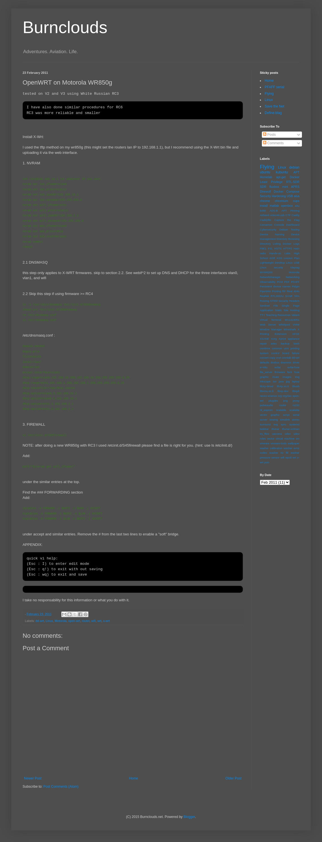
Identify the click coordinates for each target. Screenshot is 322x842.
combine (265, 348)
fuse (296, 372)
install (264, 205)
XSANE (264, 338)
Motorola (61, 621)
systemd (294, 424)
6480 (263, 210)
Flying (269, 94)
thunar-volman (290, 428)
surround (265, 424)
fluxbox (274, 186)
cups (296, 201)
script (286, 414)
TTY (262, 314)
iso (274, 381)
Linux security (271, 267)
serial (296, 414)
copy (272, 357)
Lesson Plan (291, 258)
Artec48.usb (277, 215)
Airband (264, 215)
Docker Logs (291, 243)
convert (264, 357)
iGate (276, 376)
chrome (265, 201)
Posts (269, 135)
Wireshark (290, 329)
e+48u (263, 367)
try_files (264, 433)
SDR (263, 186)
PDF (287, 281)
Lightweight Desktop (272, 262)
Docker (294, 177)
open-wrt (74, 621)
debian (294, 167)
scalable (281, 410)
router (86, 621)
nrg (280, 395)
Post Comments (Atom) (61, 787)
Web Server (268, 324)
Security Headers (289, 300)
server (263, 419)
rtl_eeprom (266, 410)
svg (275, 424)
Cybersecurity (268, 229)
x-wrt (106, 621)
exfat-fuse (293, 367)
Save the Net (274, 106)
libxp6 (295, 391)
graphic (264, 376)
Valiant (295, 314)
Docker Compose (286, 191)
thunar (275, 428)
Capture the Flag (286, 219)
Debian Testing (289, 229)
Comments (273, 143)
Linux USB (292, 262)
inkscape (265, 381)
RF (284, 291)
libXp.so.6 (283, 386)
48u (297, 205)
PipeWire (265, 291)
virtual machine (285, 438)
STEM (274, 300)
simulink (285, 419)
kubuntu (282, 172)
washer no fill (278, 452)
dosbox (275, 362)
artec (274, 343)
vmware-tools (279, 443)
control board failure (285, 353)
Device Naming (272, 234)
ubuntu (265, 172)
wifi (93, 621)
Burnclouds (65, 27)
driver (296, 362)
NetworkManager (270, 277)
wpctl (288, 457)
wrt (99, 621)
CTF (288, 215)
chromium (281, 201)
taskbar (264, 428)
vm (297, 438)
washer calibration (271, 448)
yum (266, 462)
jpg (288, 381)
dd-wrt (40, 621)
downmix (286, 362)
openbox (287, 205)
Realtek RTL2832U (272, 296)
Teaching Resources (278, 314)
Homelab (266, 177)
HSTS (278, 248)
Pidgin (295, 286)
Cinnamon (266, 224)
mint (285, 186)
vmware (264, 443)
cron (278, 357)
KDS (279, 258)
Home (133, 778)
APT (296, 172)
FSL (270, 248)
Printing (276, 291)
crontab (286, 357)
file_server (266, 372)
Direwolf (265, 191)
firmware (280, 372)
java (281, 381)
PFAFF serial (274, 87)
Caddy (295, 215)
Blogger (189, 817)
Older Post (233, 778)
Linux (49, 621)
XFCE (295, 333)
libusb (295, 386)
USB (290, 196)
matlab (274, 205)
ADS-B (273, 210)
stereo (295, 419)
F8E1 (263, 248)
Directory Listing (270, 243)
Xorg (274, 338)
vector (270, 438)
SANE (289, 296)
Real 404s (293, 291)
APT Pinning (290, 210)
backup (285, 343)
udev (288, 433)
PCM (280, 281)
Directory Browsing (288, 238)
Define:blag (273, 113)
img (297, 376)
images (287, 376)
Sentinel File (269, 305)
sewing (273, 419)
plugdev (273, 400)
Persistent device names (275, 286)
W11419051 (292, 319)
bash (296, 343)
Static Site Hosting (287, 310)
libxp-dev (283, 391)
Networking (292, 277)
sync (283, 424)
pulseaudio (266, 405)
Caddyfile (265, 219)
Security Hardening (273, 196)
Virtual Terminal (270, 319)
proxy (296, 400)
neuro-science (268, 395)
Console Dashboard (286, 224)
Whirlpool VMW (289, 324)
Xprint (282, 338)
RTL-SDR (292, 182)
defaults (264, 362)
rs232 (296, 405)
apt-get (281, 177)
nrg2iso (287, 395)
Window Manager (271, 329)
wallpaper (293, 443)
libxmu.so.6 (267, 391)
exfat (277, 367)
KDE (272, 258)
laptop (295, 381)
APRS (295, 186)
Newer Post (33, 778)
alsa (296, 196)
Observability (267, 281)
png (285, 400)
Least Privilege (271, 182)
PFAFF (295, 281)
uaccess (277, 433)
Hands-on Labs (280, 253)
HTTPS (287, 248)
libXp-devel (266, 386)
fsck (289, 372)
